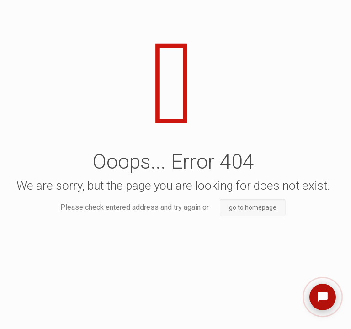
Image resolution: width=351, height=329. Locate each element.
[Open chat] (322, 297)
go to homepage (253, 207)
